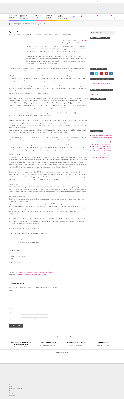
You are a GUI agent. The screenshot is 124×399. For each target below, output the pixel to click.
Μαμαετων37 (84, 40)
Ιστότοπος (11, 316)
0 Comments (67, 34)
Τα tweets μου (94, 94)
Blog (38, 34)
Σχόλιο (10, 290)
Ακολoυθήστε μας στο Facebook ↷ (102, 79)
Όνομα (10, 308)
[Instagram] (19, 250)
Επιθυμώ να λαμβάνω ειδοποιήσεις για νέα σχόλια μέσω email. (25, 319)
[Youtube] (14, 250)
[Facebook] (10, 250)
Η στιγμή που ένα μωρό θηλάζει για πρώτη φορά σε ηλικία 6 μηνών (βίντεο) (102, 138)
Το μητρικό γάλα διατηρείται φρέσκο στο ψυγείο (31, 275)
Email (10, 312)
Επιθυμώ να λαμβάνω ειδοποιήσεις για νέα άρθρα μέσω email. (25, 321)
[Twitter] (12, 250)
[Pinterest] (17, 250)
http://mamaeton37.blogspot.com (78, 43)
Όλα (41, 34)
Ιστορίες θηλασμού (54, 34)
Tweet (11, 259)
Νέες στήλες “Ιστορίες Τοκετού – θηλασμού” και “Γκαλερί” (36, 272)
